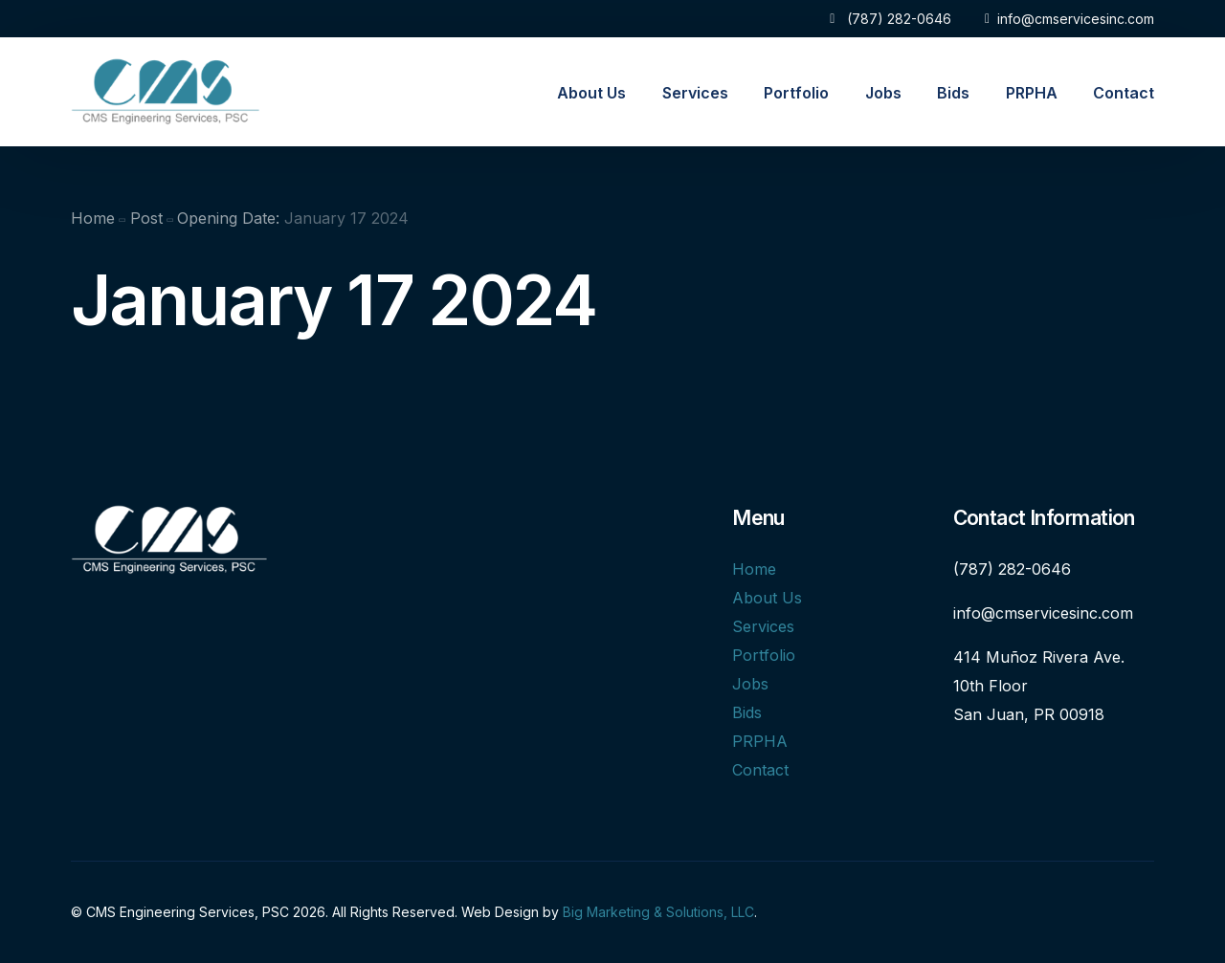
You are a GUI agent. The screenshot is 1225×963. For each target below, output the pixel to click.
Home (754, 569)
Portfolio (763, 655)
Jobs (750, 683)
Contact (760, 769)
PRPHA (760, 741)
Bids (747, 712)
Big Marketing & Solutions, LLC (658, 912)
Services (763, 626)
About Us (767, 597)
